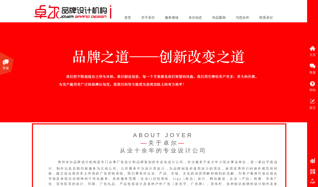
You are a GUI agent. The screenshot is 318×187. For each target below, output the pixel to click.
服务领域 (171, 17)
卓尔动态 (195, 17)
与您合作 (242, 17)
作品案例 (219, 17)
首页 (127, 17)
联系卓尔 (266, 17)
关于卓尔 (148, 17)
